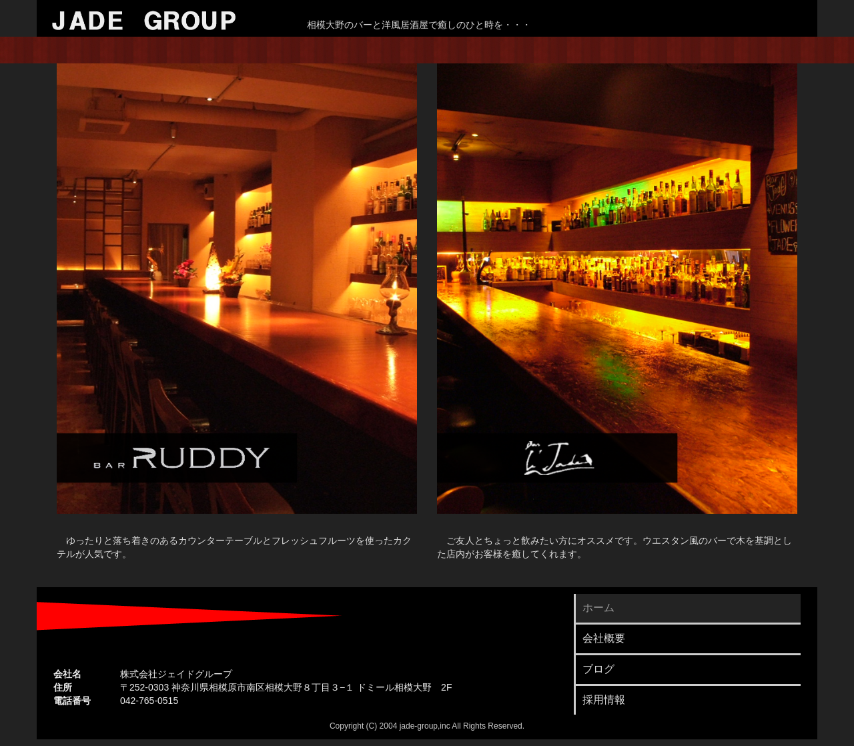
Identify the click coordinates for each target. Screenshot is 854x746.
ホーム (598, 607)
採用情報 (603, 699)
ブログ (598, 669)
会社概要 (603, 638)
